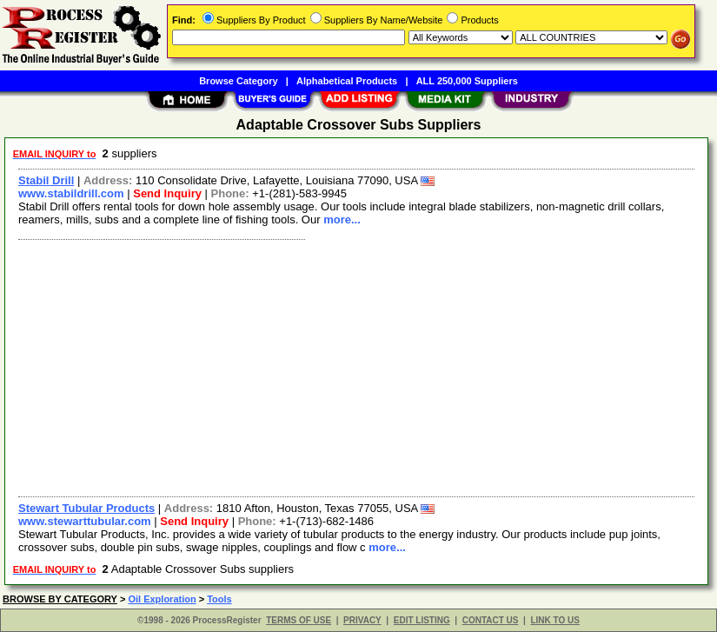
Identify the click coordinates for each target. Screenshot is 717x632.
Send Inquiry (167, 193)
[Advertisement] (357, 366)
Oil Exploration (162, 599)
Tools (219, 599)
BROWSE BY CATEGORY (60, 599)
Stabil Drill (46, 180)
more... (342, 219)
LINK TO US (554, 620)
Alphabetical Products (346, 81)
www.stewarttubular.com (84, 521)
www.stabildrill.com (71, 193)
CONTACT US (490, 620)
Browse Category (238, 81)
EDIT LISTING (422, 620)
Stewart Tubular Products (86, 508)
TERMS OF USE (298, 620)
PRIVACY (362, 620)
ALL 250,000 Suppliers (467, 81)
